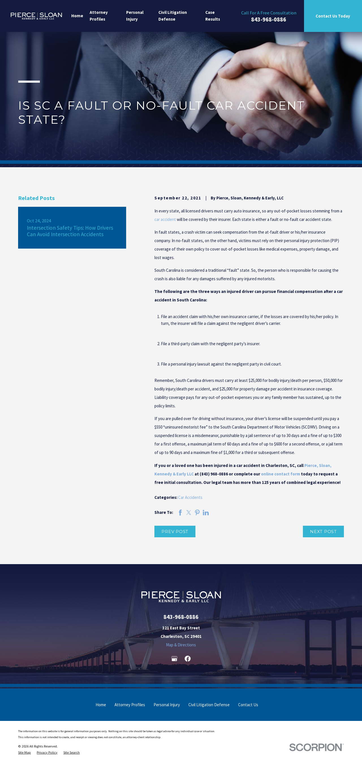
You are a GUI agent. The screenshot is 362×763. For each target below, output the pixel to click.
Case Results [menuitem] (212, 16)
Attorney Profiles (130, 704)
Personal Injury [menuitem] (134, 16)
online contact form (280, 474)
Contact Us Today (333, 16)
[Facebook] (188, 659)
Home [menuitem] (77, 15)
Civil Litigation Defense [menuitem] (172, 16)
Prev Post (174, 531)
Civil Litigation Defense (209, 704)
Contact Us (248, 704)
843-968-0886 (268, 20)
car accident (165, 219)
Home (101, 704)
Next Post (323, 531)
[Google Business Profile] (174, 659)
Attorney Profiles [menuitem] (99, 16)
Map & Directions (181, 644)
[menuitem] (24, 752)
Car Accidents (190, 497)
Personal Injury (167, 704)
